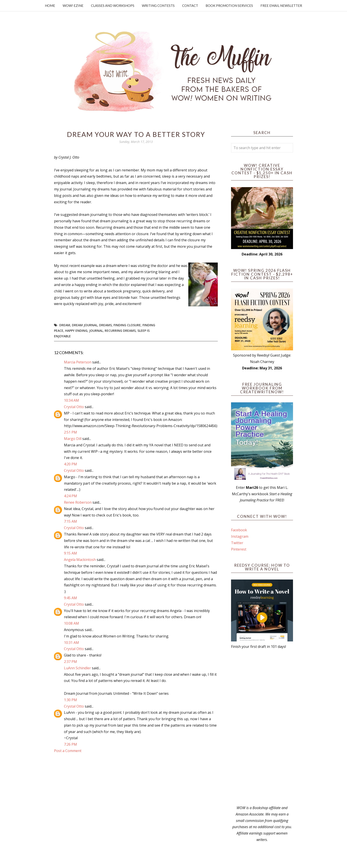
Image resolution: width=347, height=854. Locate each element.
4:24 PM (70, 495)
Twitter (237, 542)
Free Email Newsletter (281, 6)
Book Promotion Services (229, 6)
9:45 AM (70, 597)
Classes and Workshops (112, 6)
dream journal (84, 325)
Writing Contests (158, 6)
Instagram (239, 536)
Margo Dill (72, 438)
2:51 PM (70, 432)
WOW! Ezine (73, 6)
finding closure (127, 325)
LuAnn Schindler (77, 668)
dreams (105, 325)
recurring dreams (120, 330)
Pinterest (238, 549)
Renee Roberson (78, 502)
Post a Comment (67, 750)
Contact (190, 6)
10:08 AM (71, 623)
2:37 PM (70, 661)
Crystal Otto (74, 406)
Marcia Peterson (77, 362)
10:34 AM (71, 400)
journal (96, 330)
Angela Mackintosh (80, 559)
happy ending (76, 330)
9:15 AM (70, 553)
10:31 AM (71, 642)
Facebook (239, 530)
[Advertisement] (262, 727)
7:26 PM (70, 744)
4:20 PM (70, 464)
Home (50, 6)
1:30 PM (70, 699)
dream (64, 325)
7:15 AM (70, 521)
